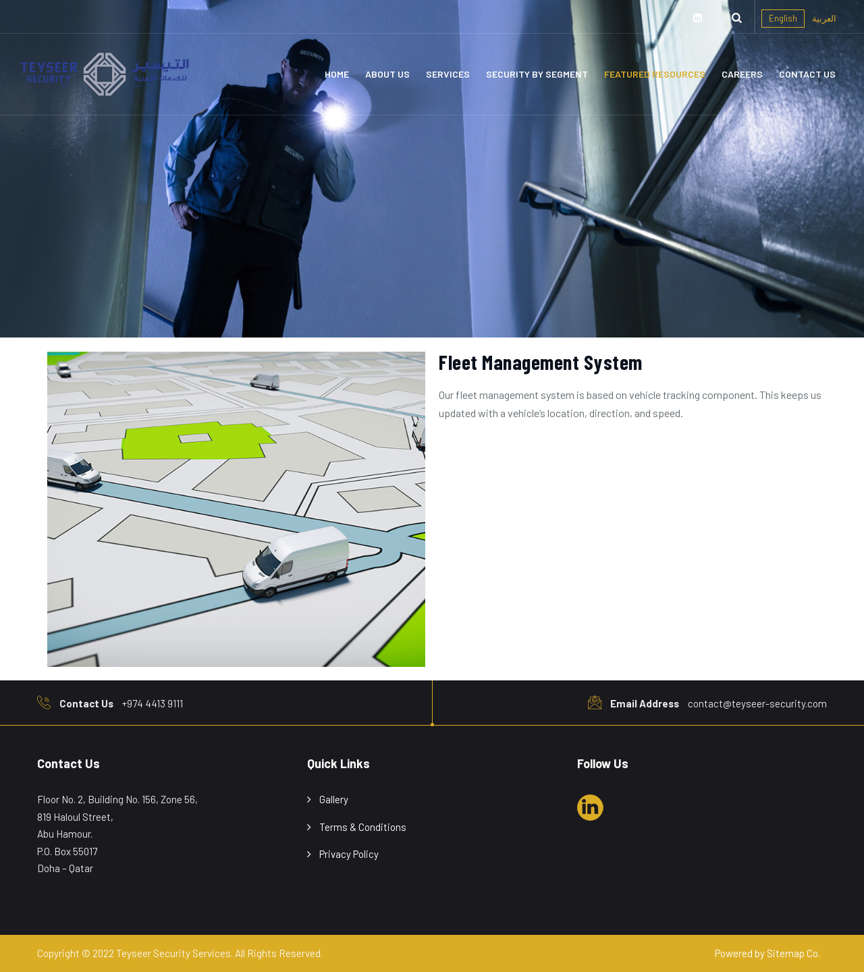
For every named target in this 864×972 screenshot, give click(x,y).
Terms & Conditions (362, 827)
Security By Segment (537, 74)
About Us (387, 74)
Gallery (333, 799)
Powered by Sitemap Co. (767, 953)
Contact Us (807, 74)
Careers (742, 74)
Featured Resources (654, 74)
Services (448, 74)
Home (337, 74)
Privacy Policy (349, 854)
